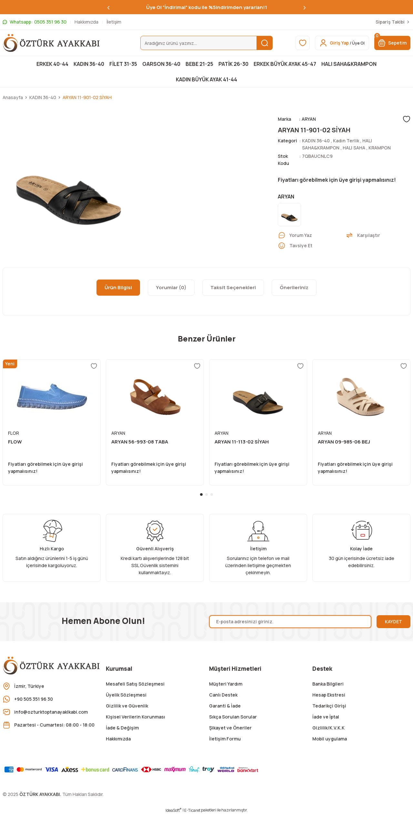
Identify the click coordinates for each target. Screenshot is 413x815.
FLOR (13, 433)
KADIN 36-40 (316, 141)
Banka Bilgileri (328, 684)
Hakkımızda (118, 739)
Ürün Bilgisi (118, 287)
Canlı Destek (223, 695)
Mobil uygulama (329, 739)
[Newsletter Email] (290, 621)
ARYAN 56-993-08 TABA (139, 441)
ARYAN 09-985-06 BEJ (344, 441)
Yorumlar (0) (171, 287)
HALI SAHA (354, 148)
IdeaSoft (174, 810)
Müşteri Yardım (225, 684)
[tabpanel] (51, 422)
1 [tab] (201, 494)
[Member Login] (342, 43)
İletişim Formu (225, 739)
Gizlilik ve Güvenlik (127, 706)
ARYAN (309, 119)
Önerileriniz (294, 287)
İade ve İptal (325, 717)
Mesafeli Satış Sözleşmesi (135, 684)
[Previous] (108, 7)
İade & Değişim (122, 728)
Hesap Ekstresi (328, 695)
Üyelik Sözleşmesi (126, 695)
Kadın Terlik (346, 141)
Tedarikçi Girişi (329, 706)
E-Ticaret (192, 810)
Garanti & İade (225, 706)
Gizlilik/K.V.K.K (328, 728)
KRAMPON (379, 148)
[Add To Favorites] (406, 119)
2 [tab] (206, 494)
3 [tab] (211, 494)
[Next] (304, 7)
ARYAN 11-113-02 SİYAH (242, 441)
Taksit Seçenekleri (233, 287)
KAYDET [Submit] (393, 621)
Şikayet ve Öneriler (230, 728)
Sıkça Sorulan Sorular (233, 717)
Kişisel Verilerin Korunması (135, 717)
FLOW (15, 441)
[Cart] (392, 43)
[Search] (206, 43)
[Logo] (52, 43)
